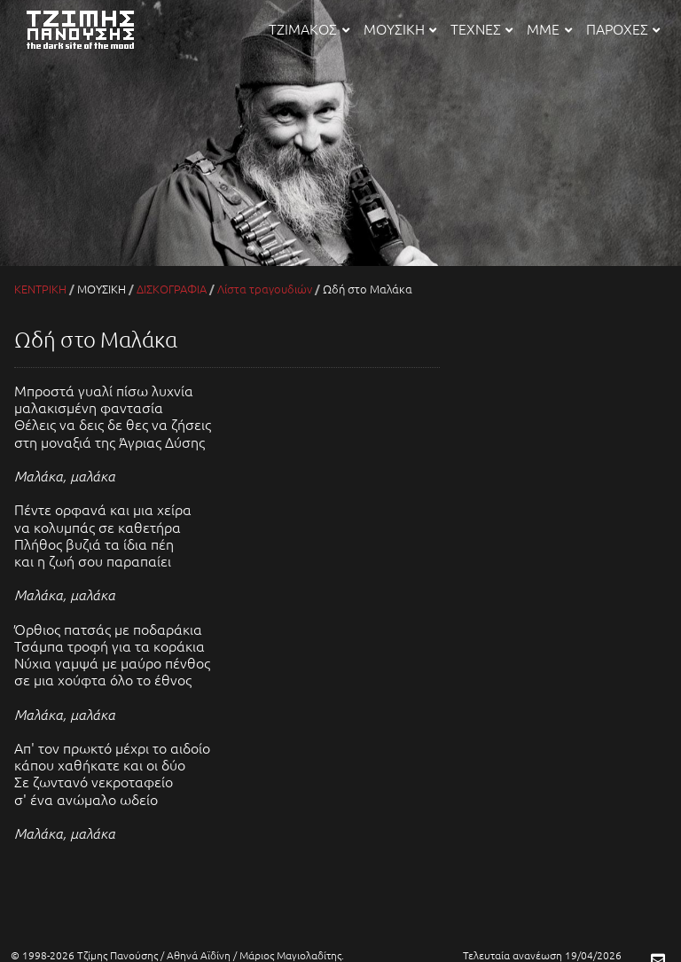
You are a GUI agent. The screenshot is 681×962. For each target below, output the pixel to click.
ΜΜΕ (549, 28)
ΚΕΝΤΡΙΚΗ (40, 288)
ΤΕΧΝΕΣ (481, 28)
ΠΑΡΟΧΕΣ (623, 28)
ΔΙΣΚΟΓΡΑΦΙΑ (172, 288)
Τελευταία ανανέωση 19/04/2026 (542, 955)
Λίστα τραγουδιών (264, 288)
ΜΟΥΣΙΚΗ (400, 28)
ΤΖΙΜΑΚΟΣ (308, 28)
